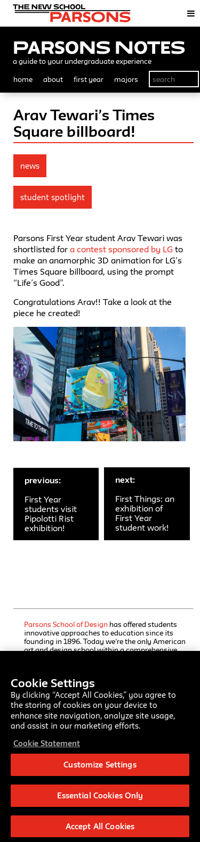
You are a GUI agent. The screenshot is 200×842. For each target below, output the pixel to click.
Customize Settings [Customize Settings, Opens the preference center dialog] (99, 766)
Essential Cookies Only (100, 797)
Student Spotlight (52, 197)
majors (126, 79)
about (53, 79)
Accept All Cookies (100, 827)
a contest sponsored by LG (121, 249)
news (29, 165)
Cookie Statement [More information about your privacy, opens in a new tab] (46, 744)
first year (88, 79)
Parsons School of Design (66, 624)
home (23, 79)
